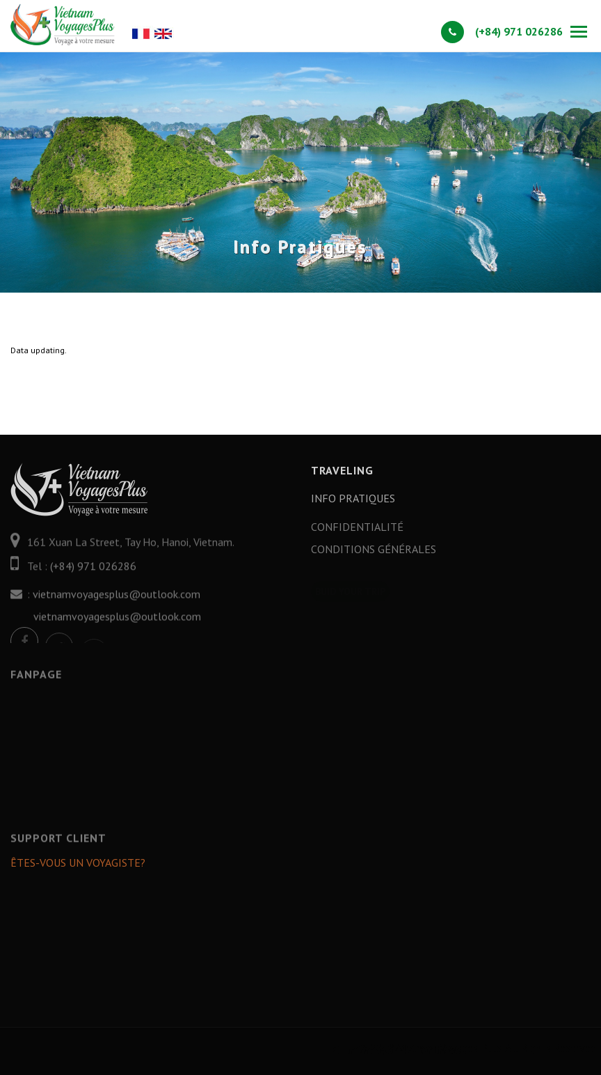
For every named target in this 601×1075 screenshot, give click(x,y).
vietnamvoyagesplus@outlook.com (116, 605)
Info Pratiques (353, 498)
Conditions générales (373, 554)
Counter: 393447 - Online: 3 (458, 1050)
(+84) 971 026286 (502, 31)
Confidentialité (357, 532)
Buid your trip (350, 581)
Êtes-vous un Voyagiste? (77, 867)
